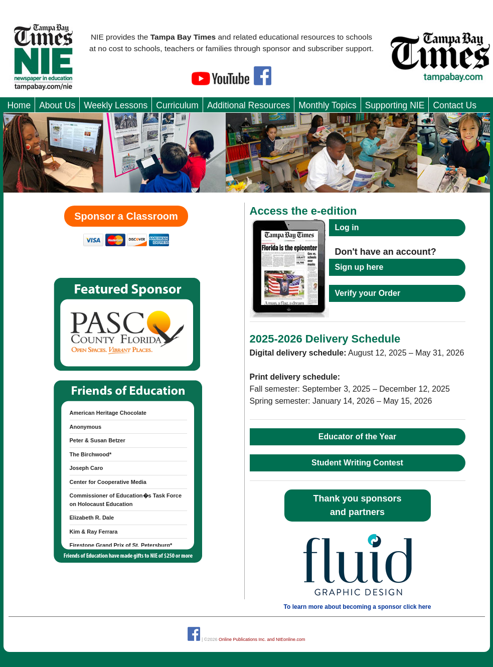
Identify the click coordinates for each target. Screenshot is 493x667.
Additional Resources (248, 105)
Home (19, 105)
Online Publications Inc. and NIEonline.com (262, 639)
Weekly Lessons (115, 105)
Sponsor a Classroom (126, 216)
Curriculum (177, 105)
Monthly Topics (327, 105)
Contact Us (454, 105)
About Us (57, 105)
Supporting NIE (395, 105)
